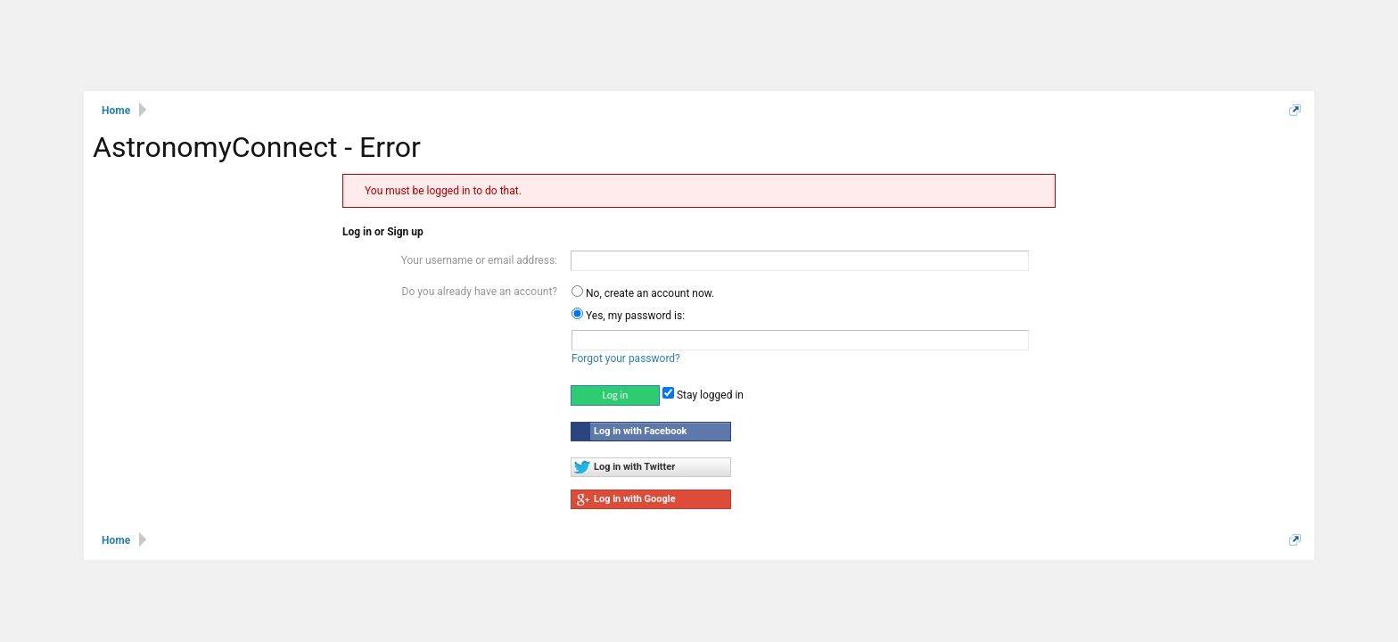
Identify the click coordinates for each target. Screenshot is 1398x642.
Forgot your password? (626, 358)
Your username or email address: (479, 260)
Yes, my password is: (628, 315)
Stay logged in (703, 395)
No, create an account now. (643, 293)
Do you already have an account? (479, 291)
